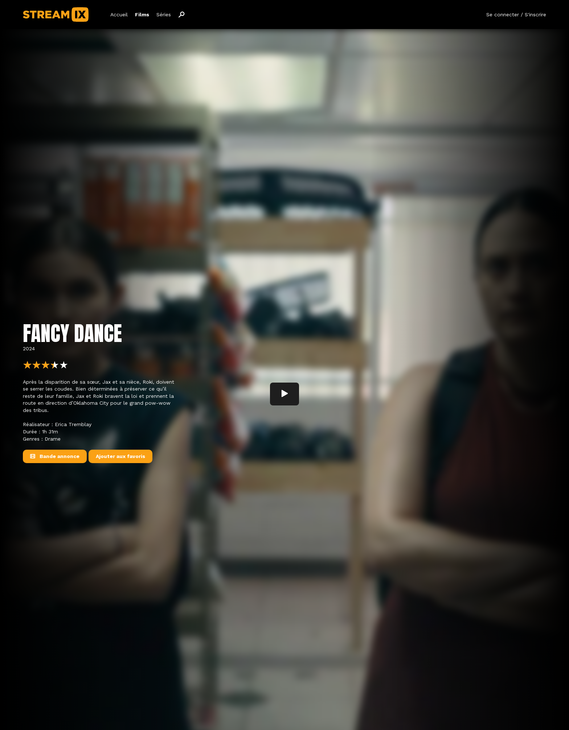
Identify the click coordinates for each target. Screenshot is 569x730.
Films (142, 14)
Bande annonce (54, 456)
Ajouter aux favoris (120, 456)
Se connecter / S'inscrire (516, 14)
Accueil (119, 14)
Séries (163, 14)
